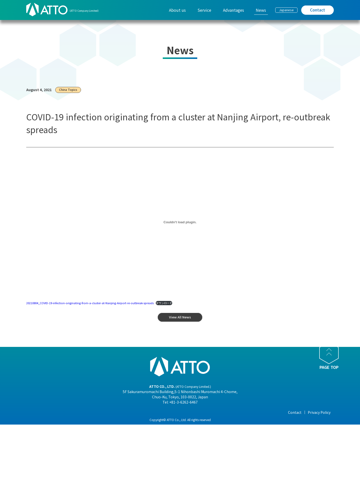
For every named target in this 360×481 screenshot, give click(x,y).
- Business (93, 454)
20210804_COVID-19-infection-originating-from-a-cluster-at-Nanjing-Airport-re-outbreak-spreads (90, 303)
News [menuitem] (261, 10)
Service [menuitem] (204, 10)
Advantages (193, 412)
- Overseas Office (99, 447)
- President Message (102, 419)
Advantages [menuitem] (233, 10)
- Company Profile (100, 426)
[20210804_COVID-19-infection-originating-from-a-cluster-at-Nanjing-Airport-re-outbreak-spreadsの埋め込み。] (180, 222)
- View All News (243, 419)
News (236, 412)
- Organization (97, 433)
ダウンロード (164, 303)
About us (93, 412)
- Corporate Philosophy (104, 440)
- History (92, 461)
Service (140, 412)
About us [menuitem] (177, 10)
